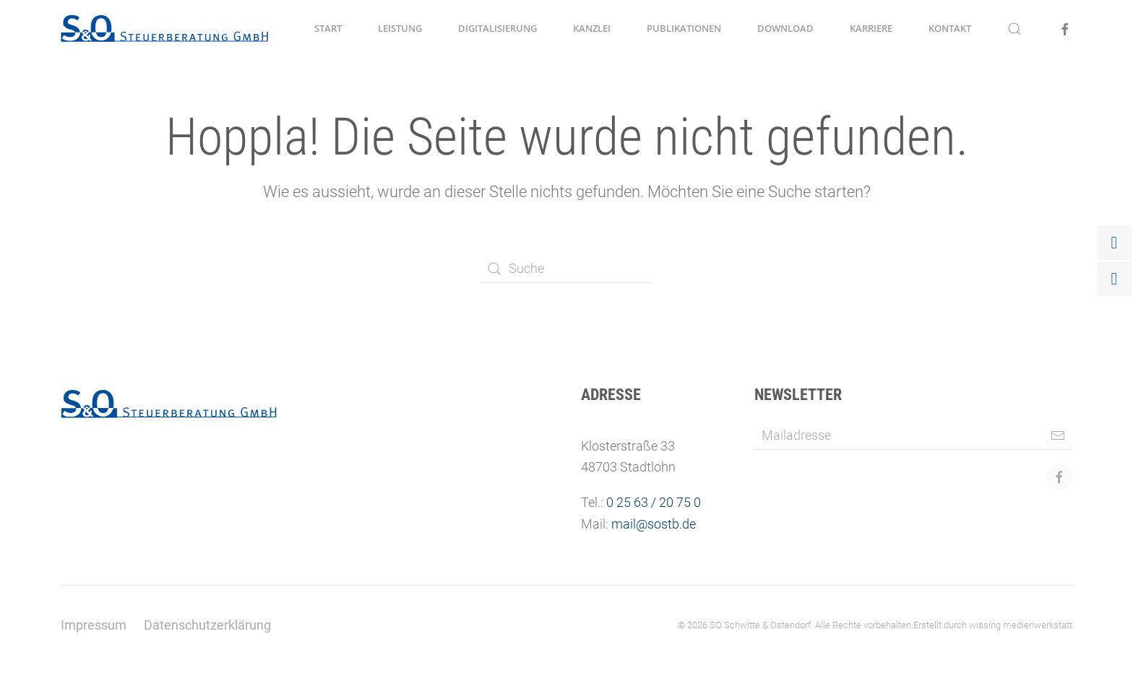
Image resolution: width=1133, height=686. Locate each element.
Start (328, 28)
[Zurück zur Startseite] (165, 29)
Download (785, 28)
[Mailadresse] (913, 435)
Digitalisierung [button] (497, 28)
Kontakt (950, 28)
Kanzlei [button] (592, 28)
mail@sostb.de (653, 523)
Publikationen (684, 28)
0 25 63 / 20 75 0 (653, 502)
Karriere (871, 28)
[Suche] (566, 268)
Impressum (93, 625)
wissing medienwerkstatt (1020, 625)
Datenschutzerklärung (207, 625)
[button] (1014, 29)
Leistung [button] (400, 28)
